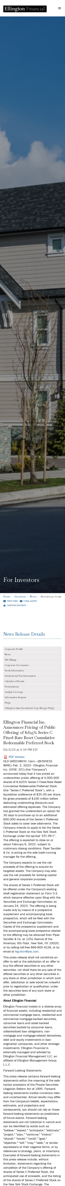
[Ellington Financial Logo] (25, 8)
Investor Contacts (16, 605)
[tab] (32, 649)
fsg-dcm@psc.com (27, 952)
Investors (20, 596)
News (33, 596)
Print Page (12, 601)
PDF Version (17, 757)
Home (6, 596)
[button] (60, 8)
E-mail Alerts (30, 601)
